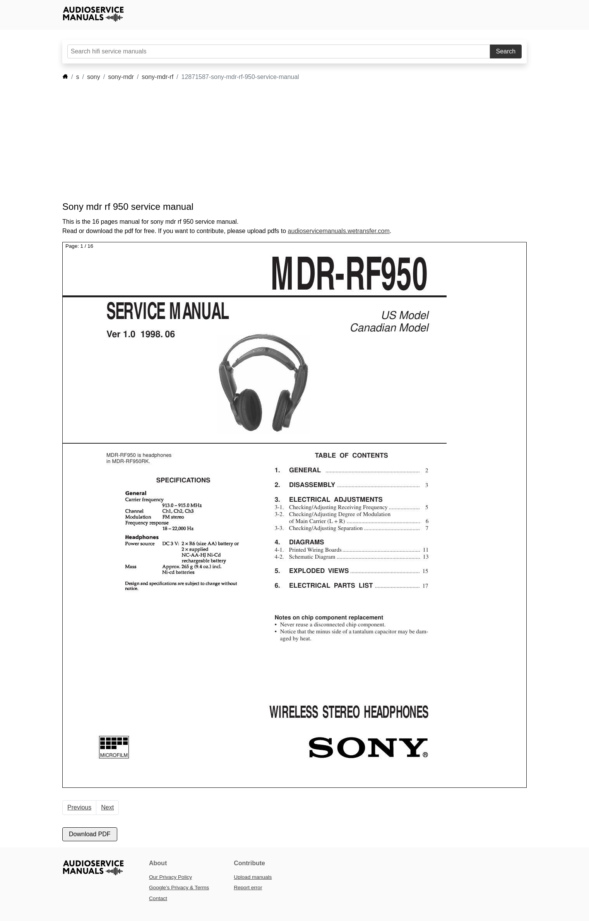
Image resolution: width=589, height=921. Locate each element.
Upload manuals (253, 877)
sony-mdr (121, 77)
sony (93, 77)
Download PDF (90, 834)
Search (506, 51)
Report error (248, 887)
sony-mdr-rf (157, 77)
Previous (79, 807)
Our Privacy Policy (170, 877)
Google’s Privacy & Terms (179, 887)
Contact (158, 898)
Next (107, 807)
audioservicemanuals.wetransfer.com (339, 231)
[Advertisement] (282, 141)
